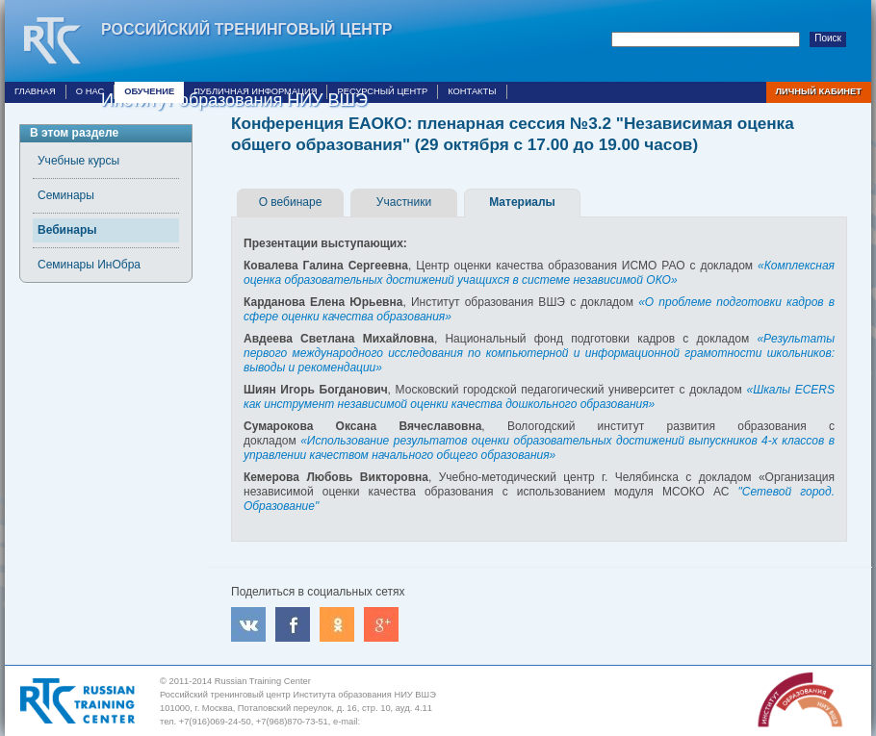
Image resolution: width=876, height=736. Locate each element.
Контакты (472, 91)
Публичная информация (255, 91)
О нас (90, 91)
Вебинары (67, 230)
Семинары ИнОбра (89, 264)
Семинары (66, 195)
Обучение (149, 91)
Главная (35, 91)
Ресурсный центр (382, 91)
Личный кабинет (819, 91)
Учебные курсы (78, 160)
